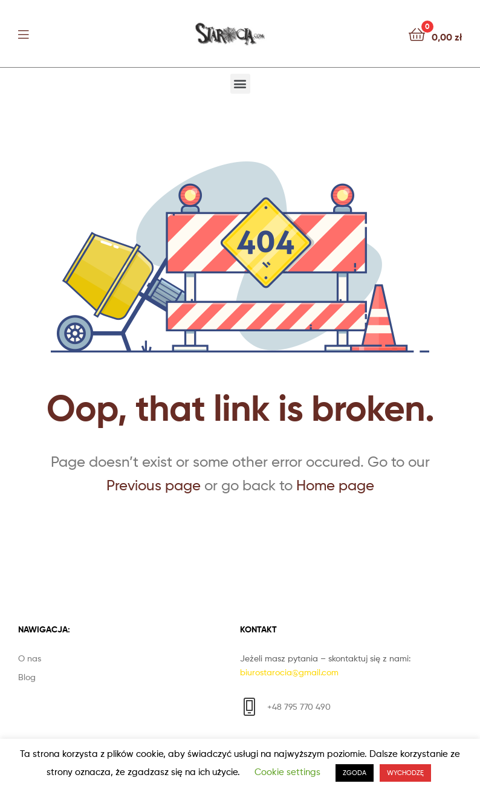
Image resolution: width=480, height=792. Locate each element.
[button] (240, 84)
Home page (335, 485)
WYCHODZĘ (405, 772)
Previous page (153, 485)
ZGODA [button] (354, 772)
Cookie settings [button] (287, 772)
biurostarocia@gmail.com (289, 672)
